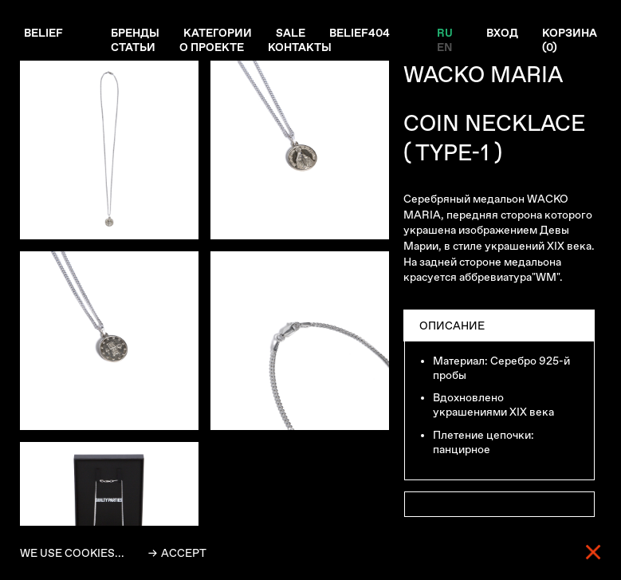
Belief (43, 32)
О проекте (211, 47)
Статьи (133, 47)
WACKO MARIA (483, 74)
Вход (502, 32)
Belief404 (359, 32)
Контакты (300, 47)
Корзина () (569, 39)
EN (444, 47)
